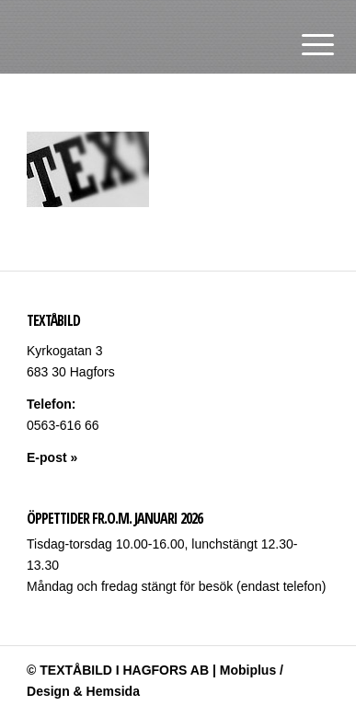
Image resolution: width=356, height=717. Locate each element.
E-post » (52, 457)
